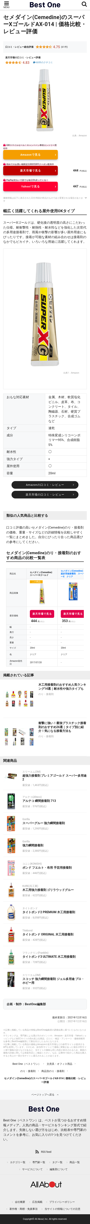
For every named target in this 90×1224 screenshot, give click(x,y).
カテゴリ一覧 (17, 1162)
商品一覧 (75, 1162)
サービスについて (32, 1169)
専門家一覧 (38, 1162)
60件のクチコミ (43, 62)
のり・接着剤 (28, 1071)
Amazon (83, 135)
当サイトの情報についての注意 (62, 1208)
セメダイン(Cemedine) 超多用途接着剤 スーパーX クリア (72, 573)
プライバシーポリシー (62, 1201)
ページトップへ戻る (42, 1094)
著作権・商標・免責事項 (23, 1208)
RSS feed (46, 1151)
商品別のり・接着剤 (52, 1071)
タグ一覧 (57, 1162)
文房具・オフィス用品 (59, 1063)
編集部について (59, 1169)
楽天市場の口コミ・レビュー (45, 494)
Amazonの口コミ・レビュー (45, 484)
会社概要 (20, 1201)
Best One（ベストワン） (26, 1063)
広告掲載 (37, 1201)
